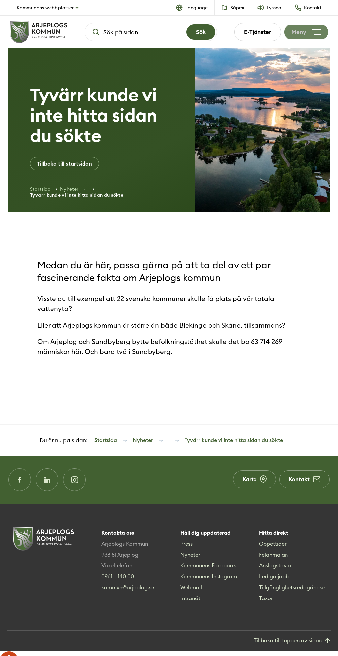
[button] (192, 7)
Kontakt (304, 483)
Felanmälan (273, 559)
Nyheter (190, 559)
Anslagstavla (275, 570)
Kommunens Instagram (208, 581)
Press (186, 548)
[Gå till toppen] (292, 645)
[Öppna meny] (304, 32)
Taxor (266, 602)
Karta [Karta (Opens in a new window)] (251, 483)
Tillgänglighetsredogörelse (292, 592)
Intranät (190, 602)
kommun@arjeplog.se (127, 592)
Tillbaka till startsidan (66, 163)
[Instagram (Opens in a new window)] (80, 483)
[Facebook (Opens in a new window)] (20, 483)
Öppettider (273, 548)
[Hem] (38, 32)
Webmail (191, 592)
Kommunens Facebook (208, 570)
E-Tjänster (253, 32)
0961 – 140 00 (117, 581)
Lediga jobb (274, 581)
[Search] (199, 32)
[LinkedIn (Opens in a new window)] (50, 483)
